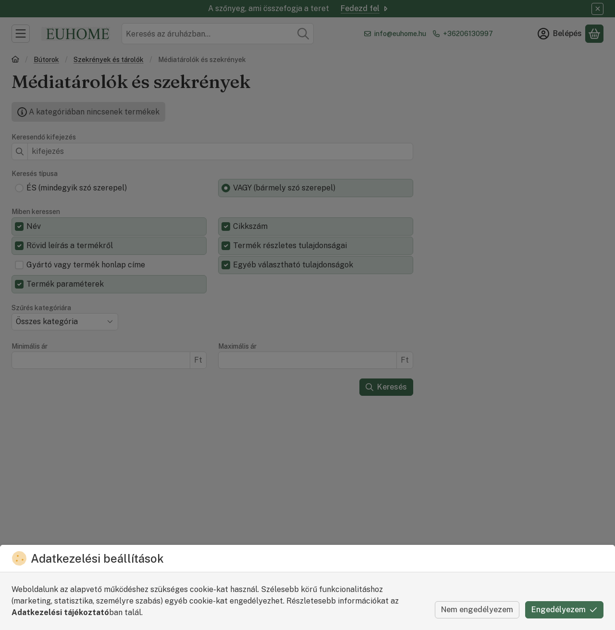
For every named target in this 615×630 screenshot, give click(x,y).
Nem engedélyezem (477, 609)
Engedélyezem (564, 609)
